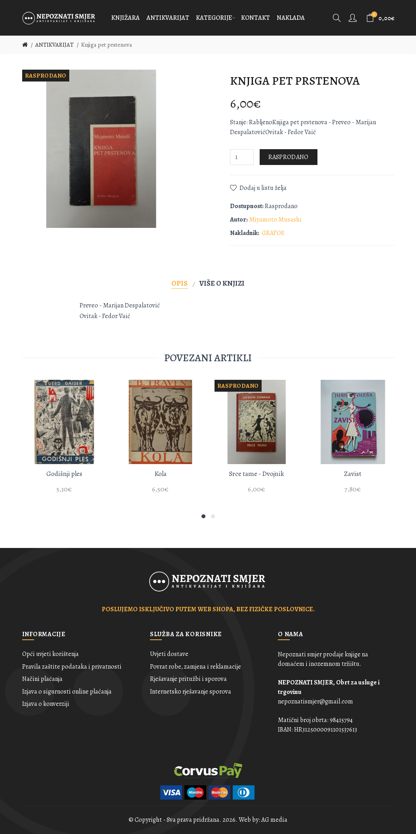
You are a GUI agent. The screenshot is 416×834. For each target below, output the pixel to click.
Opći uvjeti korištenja (50, 654)
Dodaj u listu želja (263, 188)
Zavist (352, 473)
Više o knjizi (222, 283)
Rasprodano (288, 157)
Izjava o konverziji (45, 703)
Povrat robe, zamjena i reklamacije (195, 666)
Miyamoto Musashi (275, 219)
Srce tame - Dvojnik (256, 473)
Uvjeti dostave (169, 654)
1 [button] (203, 516)
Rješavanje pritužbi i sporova (188, 679)
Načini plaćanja (42, 679)
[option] (64, 441)
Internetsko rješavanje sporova (190, 691)
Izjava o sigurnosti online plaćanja (67, 691)
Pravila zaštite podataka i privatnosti (72, 666)
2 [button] (213, 516)
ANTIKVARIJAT (54, 45)
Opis (179, 283)
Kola (160, 473)
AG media (274, 819)
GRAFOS (273, 233)
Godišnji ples (64, 473)
